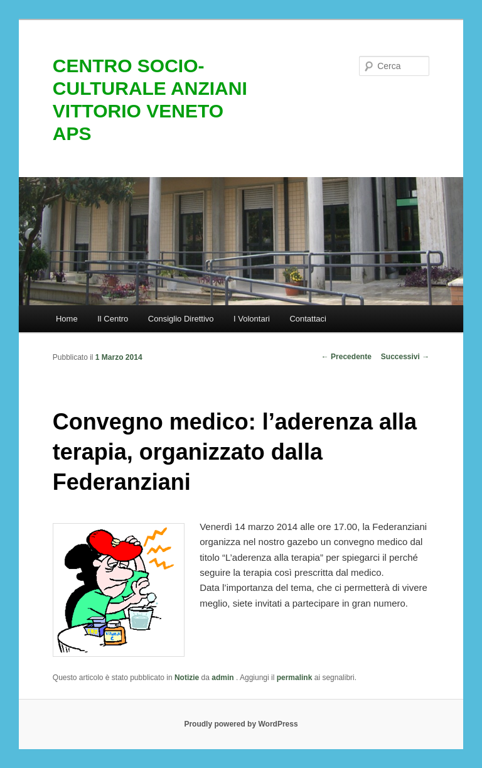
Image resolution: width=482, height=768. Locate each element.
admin (224, 677)
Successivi (405, 356)
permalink (295, 677)
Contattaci (307, 318)
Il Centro (112, 318)
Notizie (186, 677)
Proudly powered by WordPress (240, 724)
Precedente (346, 356)
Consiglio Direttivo (181, 318)
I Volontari (251, 318)
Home (67, 318)
